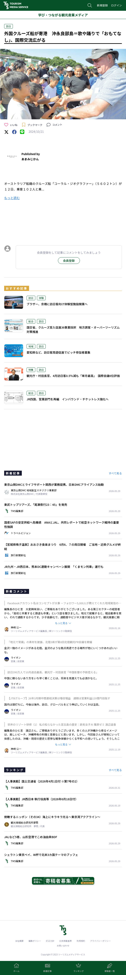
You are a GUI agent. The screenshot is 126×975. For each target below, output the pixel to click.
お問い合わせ (63, 945)
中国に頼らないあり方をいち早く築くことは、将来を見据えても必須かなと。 (51, 678)
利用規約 (81, 940)
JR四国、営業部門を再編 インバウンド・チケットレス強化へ (68, 399)
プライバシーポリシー (100, 940)
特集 (30, 369)
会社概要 (19, 940)
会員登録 (69, 260)
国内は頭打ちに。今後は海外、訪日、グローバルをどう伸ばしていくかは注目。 (52, 704)
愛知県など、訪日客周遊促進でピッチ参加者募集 (58, 352)
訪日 (8, 26)
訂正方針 (50, 940)
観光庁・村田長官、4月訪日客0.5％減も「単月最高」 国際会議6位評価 (73, 376)
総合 (30, 321)
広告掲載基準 (65, 940)
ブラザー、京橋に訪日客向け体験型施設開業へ (57, 304)
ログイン (116, 5)
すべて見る (115, 473)
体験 (41, 298)
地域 (30, 346)
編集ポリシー (35, 940)
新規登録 (102, 5)
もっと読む (12, 198)
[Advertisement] (63, 221)
